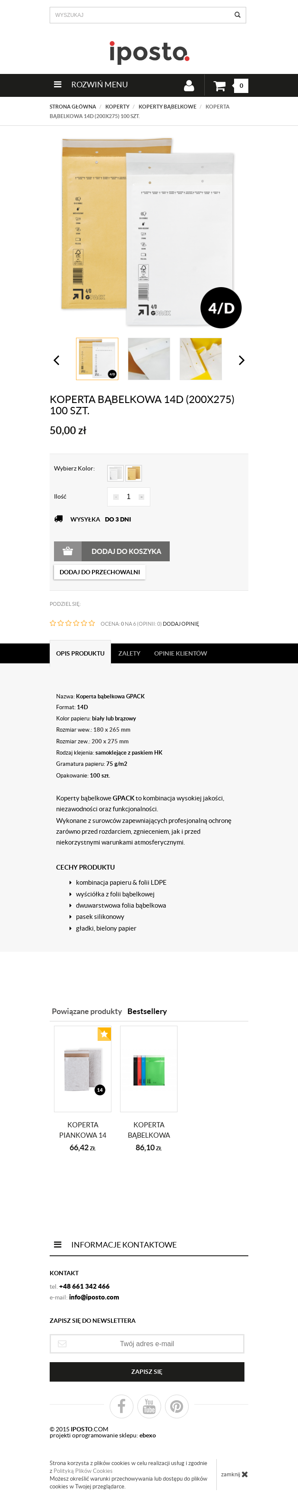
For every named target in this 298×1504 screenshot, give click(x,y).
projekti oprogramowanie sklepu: (103, 1435)
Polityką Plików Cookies (83, 1471)
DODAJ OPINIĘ (181, 624)
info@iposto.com (94, 1297)
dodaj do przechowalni (100, 572)
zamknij (234, 1474)
